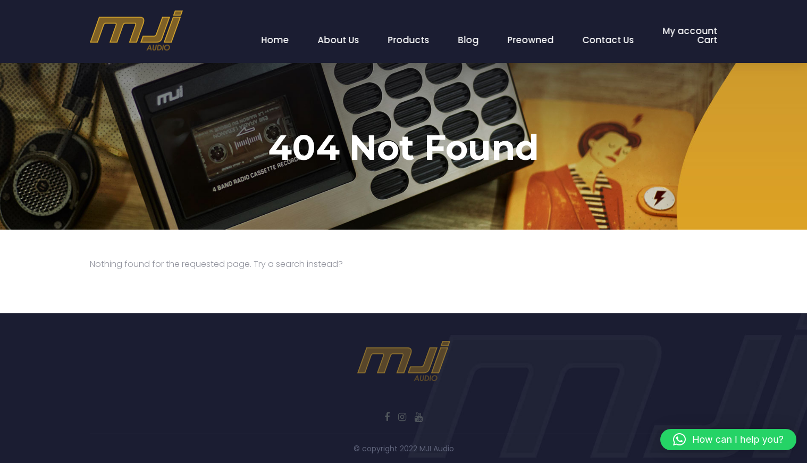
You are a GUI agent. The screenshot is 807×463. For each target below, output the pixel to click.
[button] (728, 439)
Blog (468, 40)
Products (409, 40)
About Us (338, 40)
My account (690, 31)
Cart (707, 40)
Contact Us (608, 40)
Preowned (531, 40)
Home (275, 40)
